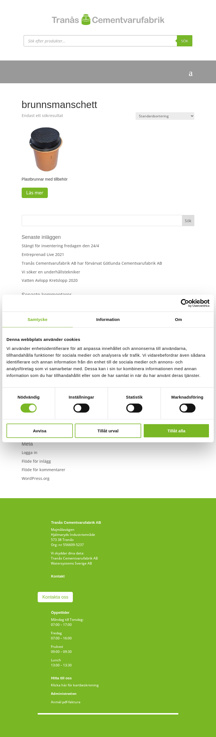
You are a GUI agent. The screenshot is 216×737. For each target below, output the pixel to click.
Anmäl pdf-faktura (65, 702)
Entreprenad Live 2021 (43, 254)
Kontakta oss (55, 597)
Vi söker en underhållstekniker (51, 272)
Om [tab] (178, 319)
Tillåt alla (176, 430)
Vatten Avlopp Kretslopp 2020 (50, 280)
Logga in (29, 452)
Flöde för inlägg (36, 461)
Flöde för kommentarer (43, 469)
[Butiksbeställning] (165, 116)
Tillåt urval (108, 430)
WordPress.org (36, 478)
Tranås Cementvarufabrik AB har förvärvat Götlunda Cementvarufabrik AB (92, 263)
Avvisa (39, 430)
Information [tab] (108, 319)
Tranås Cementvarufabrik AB (74, 558)
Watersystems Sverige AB (71, 563)
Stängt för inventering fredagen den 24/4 (60, 245)
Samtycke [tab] (38, 319)
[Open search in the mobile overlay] (108, 40)
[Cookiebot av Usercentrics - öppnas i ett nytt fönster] (185, 303)
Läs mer (34, 193)
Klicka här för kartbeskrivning (75, 685)
